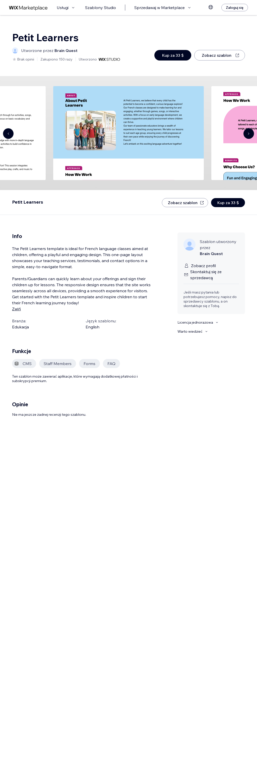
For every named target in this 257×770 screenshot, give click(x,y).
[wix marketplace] (28, 8)
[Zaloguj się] (234, 7)
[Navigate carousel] (8, 133)
